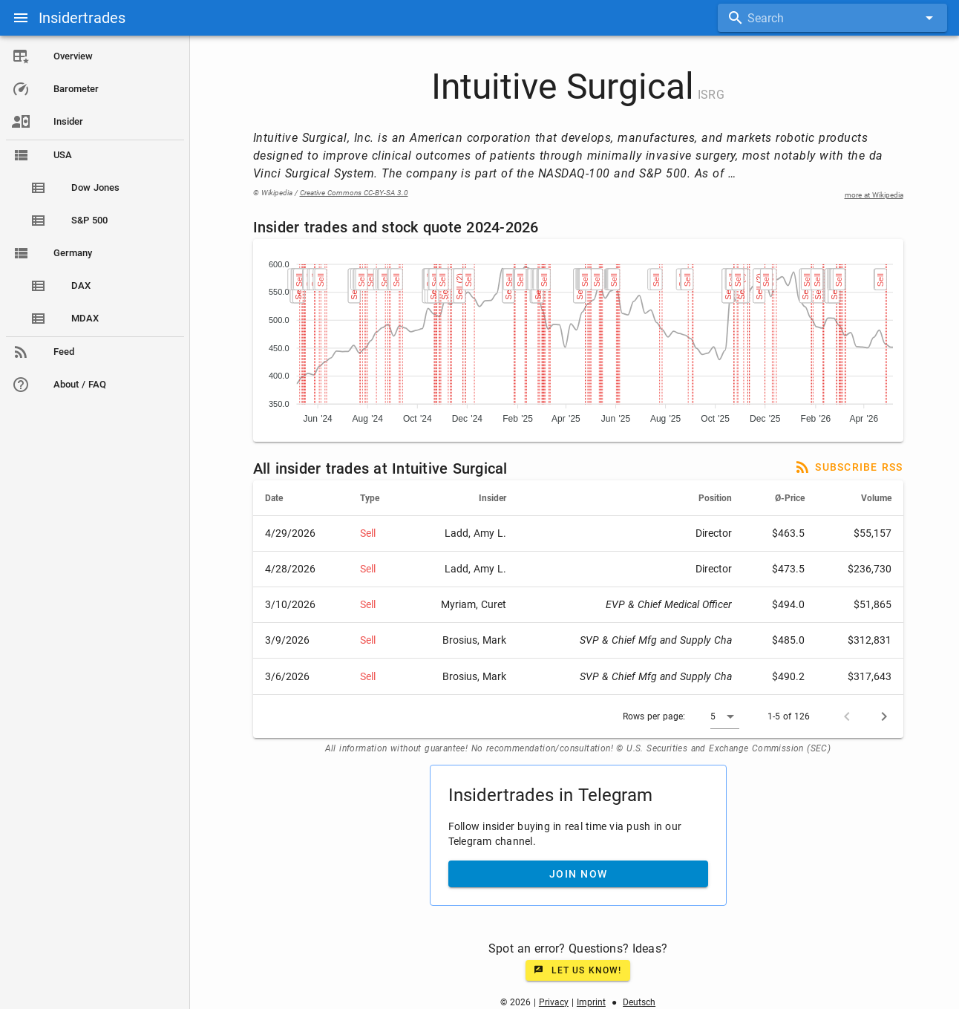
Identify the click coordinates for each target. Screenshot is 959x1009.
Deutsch (639, 1002)
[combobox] (832, 18)
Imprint (591, 1002)
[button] (724, 716)
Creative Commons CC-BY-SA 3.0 (354, 193)
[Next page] (884, 716)
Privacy (554, 1002)
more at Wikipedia (874, 195)
